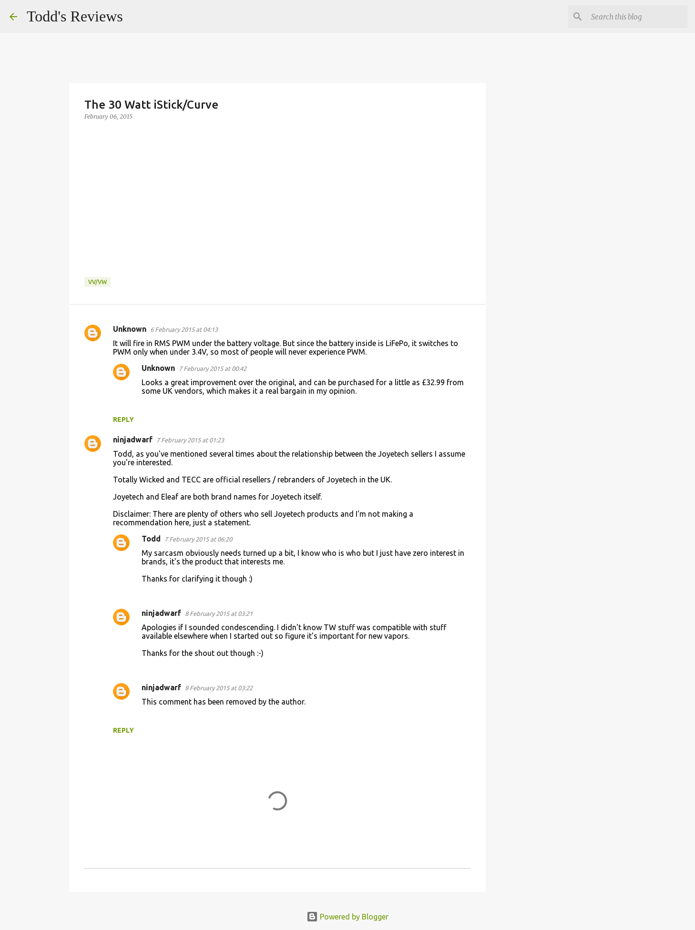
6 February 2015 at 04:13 (184, 329)
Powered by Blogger (347, 916)
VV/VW (97, 282)
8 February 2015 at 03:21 (219, 613)
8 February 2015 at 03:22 (219, 688)
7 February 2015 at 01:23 (190, 440)
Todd (151, 538)
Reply (123, 419)
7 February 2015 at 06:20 (198, 539)
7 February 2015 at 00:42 (212, 368)
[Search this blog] (637, 16)
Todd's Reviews (75, 16)
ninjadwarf (133, 439)
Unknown (129, 329)
